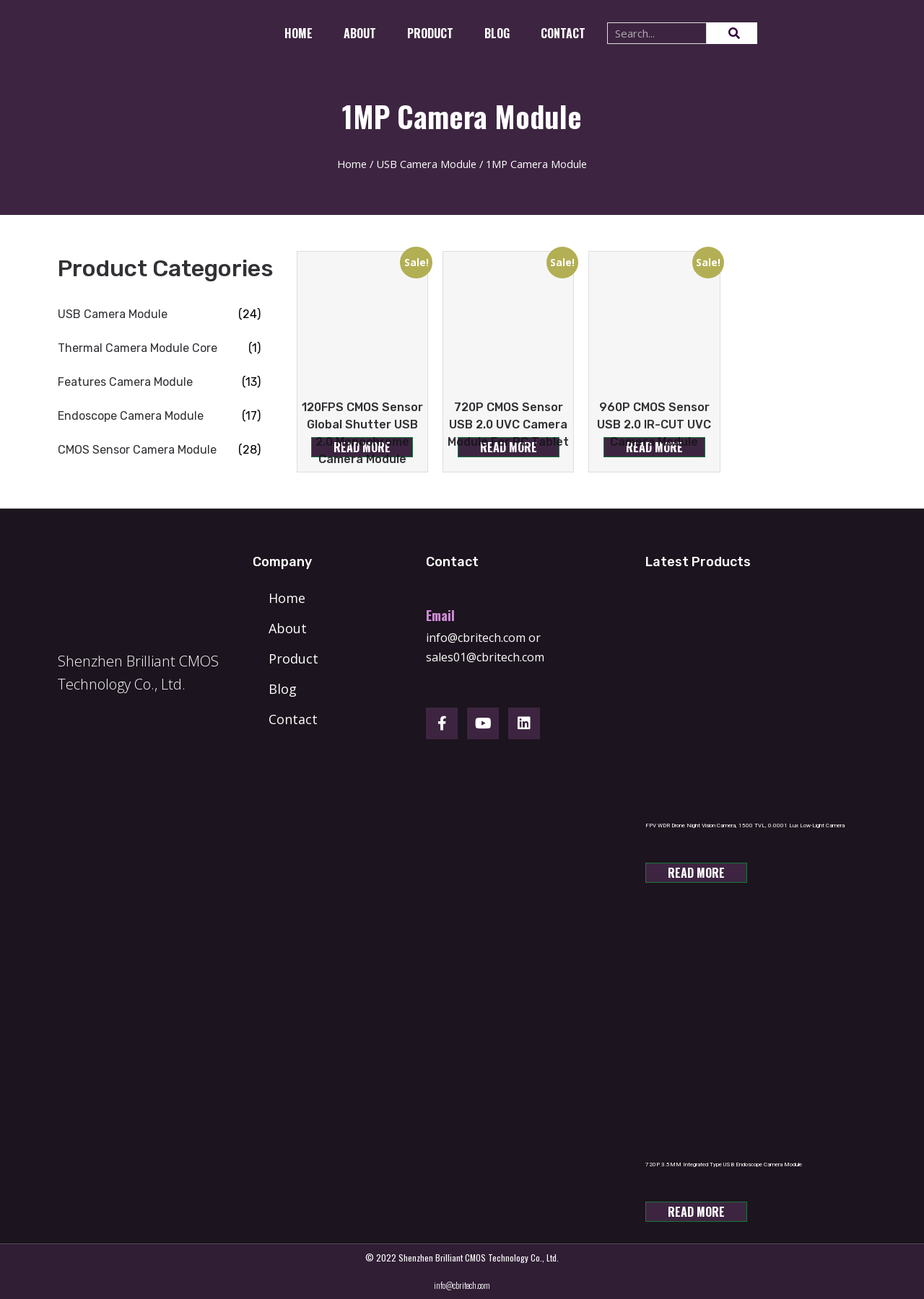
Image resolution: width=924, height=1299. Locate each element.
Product (430, 33)
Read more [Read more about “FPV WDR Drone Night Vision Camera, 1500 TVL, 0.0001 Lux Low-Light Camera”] (696, 872)
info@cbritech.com (476, 638)
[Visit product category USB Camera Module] (159, 314)
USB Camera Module (426, 164)
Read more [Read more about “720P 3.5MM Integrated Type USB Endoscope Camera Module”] (696, 1211)
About (360, 33)
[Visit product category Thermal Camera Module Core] (159, 348)
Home (298, 33)
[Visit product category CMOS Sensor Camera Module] (159, 450)
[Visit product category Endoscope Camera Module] (159, 416)
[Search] (732, 33)
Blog (497, 33)
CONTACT (563, 33)
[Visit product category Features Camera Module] (159, 382)
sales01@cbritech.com (485, 657)
